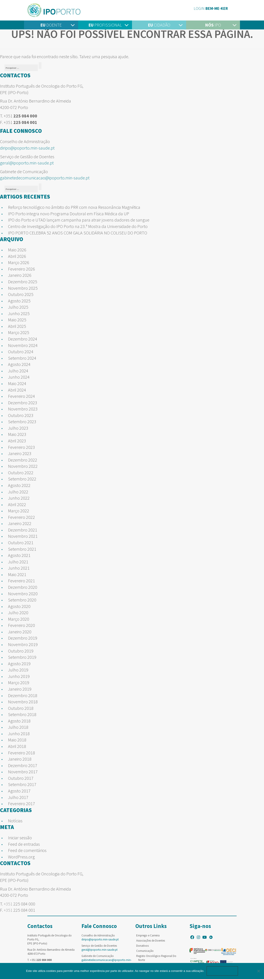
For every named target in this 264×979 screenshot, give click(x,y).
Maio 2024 (17, 383)
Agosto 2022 (19, 485)
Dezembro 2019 (22, 638)
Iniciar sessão (20, 837)
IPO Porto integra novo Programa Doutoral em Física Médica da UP (68, 213)
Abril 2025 (17, 326)
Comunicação (145, 951)
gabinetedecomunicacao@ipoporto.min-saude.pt (44, 178)
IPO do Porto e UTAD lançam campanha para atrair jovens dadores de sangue (78, 220)
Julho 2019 (18, 670)
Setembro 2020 (22, 600)
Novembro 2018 (23, 701)
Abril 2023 (17, 440)
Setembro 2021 (22, 549)
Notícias (15, 820)
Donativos (142, 946)
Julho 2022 (18, 492)
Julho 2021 (18, 561)
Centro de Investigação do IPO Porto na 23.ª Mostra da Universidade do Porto (78, 226)
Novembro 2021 (23, 536)
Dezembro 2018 (22, 695)
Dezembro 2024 (22, 339)
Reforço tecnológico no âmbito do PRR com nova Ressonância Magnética (74, 207)
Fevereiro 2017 (21, 803)
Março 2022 (18, 510)
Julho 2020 (18, 612)
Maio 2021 (17, 574)
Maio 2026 (17, 249)
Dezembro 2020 (22, 587)
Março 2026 (18, 262)
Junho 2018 (19, 733)
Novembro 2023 (23, 409)
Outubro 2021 (20, 542)
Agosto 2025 (19, 301)
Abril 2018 (17, 746)
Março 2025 (18, 332)
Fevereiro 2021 (21, 580)
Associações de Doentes (150, 940)
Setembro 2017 (22, 784)
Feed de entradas (24, 844)
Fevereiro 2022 (21, 517)
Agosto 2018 (19, 721)
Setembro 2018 (22, 714)
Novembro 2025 (23, 288)
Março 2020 (18, 619)
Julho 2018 (18, 727)
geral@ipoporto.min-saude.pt (27, 163)
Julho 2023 (18, 428)
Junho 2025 (19, 313)
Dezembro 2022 (22, 460)
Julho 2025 (18, 307)
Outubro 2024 (20, 351)
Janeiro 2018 (19, 759)
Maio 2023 (17, 434)
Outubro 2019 (20, 651)
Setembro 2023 (22, 421)
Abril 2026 (17, 256)
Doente (51, 25)
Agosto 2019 (19, 663)
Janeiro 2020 (19, 631)
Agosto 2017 (19, 791)
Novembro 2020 (23, 593)
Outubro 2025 (20, 294)
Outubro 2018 (20, 708)
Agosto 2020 (19, 606)
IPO (213, 25)
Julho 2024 (18, 371)
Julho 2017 (18, 797)
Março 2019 (18, 682)
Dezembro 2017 (22, 765)
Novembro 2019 (23, 644)
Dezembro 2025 (22, 281)
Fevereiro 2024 (21, 396)
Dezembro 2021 (22, 530)
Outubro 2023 (20, 415)
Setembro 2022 (22, 479)
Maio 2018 (17, 740)
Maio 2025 (17, 319)
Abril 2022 (17, 504)
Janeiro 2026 (19, 275)
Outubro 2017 (20, 778)
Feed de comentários (27, 850)
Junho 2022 (19, 498)
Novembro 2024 (23, 345)
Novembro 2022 (23, 466)
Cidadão (159, 25)
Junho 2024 (19, 377)
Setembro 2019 (22, 657)
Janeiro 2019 (19, 689)
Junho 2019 (19, 676)
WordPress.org (21, 857)
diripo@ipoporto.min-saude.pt (27, 148)
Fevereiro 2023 (21, 447)
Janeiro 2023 (19, 453)
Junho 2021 (19, 568)
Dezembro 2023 (22, 402)
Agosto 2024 (19, 364)
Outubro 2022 (20, 472)
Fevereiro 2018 (21, 752)
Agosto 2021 (19, 555)
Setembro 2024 (22, 358)
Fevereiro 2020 (21, 625)
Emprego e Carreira (148, 935)
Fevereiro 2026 (21, 269)
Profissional (105, 25)
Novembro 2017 (23, 771)
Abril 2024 (17, 390)
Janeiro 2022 (19, 523)
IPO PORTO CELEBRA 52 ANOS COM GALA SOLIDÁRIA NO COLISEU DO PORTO (77, 233)
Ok (222, 971)
